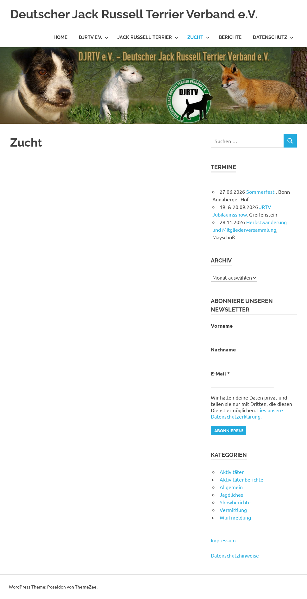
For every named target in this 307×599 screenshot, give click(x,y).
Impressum (223, 540)
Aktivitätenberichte (241, 479)
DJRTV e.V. (94, 37)
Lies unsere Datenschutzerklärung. (247, 413)
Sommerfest (261, 191)
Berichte (230, 37)
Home (60, 37)
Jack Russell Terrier (148, 37)
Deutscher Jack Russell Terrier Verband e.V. (134, 14)
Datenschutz (273, 37)
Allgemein (231, 487)
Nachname (223, 349)
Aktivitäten (232, 472)
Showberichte (235, 502)
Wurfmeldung (235, 517)
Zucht (198, 37)
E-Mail (220, 373)
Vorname (222, 326)
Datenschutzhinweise (235, 555)
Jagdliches (231, 494)
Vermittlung (233, 510)
